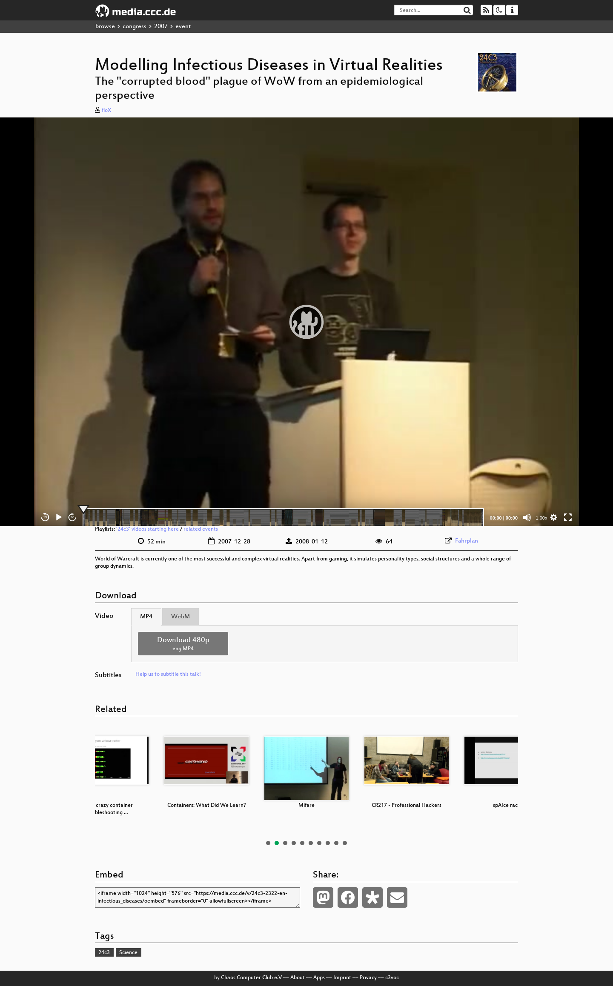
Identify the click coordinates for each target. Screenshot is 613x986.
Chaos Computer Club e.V (251, 978)
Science (128, 953)
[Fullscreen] (568, 517)
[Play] (58, 517)
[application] (306, 321)
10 (345, 843)
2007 (161, 26)
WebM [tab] (180, 616)
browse (105, 26)
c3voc (392, 978)
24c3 (104, 953)
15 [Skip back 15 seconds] (45, 517)
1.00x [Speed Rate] (541, 517)
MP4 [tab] (146, 616)
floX (106, 111)
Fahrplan (466, 541)
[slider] (283, 517)
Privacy (368, 978)
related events (200, 529)
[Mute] (527, 517)
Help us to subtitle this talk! (168, 674)
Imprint (342, 978)
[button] (306, 321)
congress (134, 26)
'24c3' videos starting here (147, 529)
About (297, 978)
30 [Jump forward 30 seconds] (72, 517)
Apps (319, 978)
